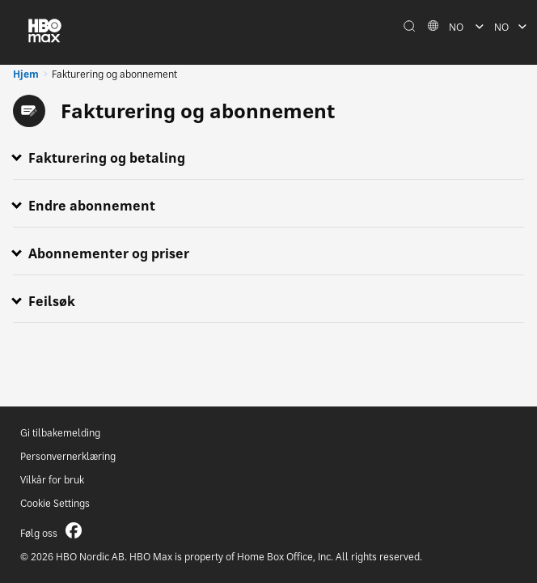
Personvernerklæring (68, 456)
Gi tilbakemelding (60, 433)
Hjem (26, 74)
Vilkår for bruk (52, 480)
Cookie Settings (55, 503)
